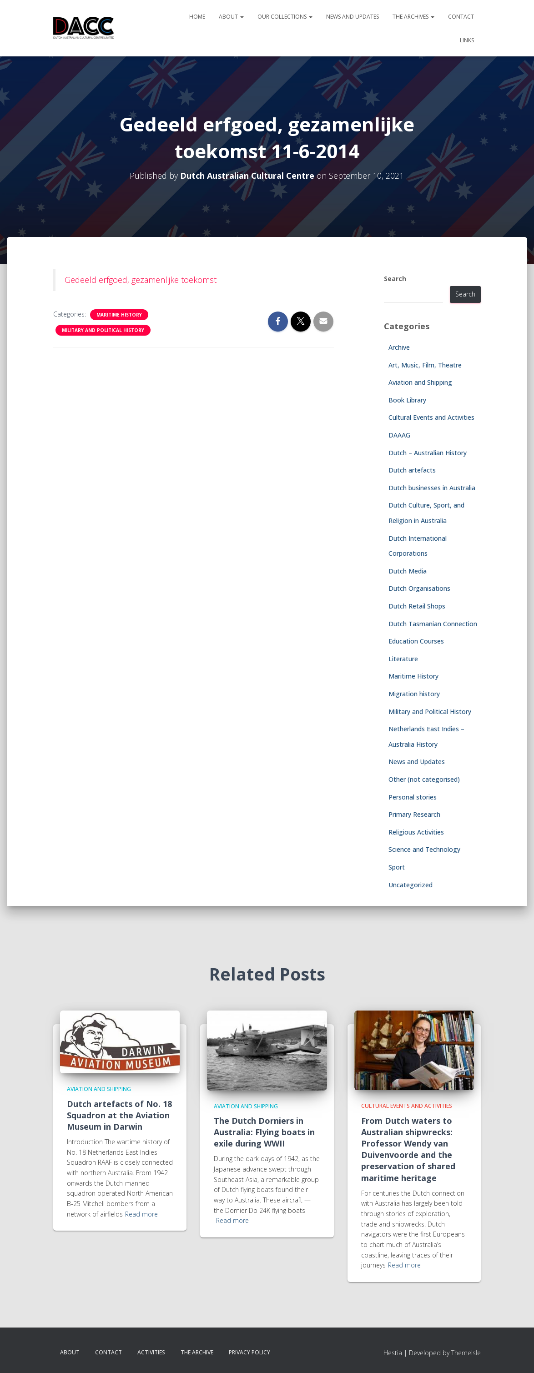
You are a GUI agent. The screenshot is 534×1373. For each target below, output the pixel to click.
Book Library (407, 400)
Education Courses (416, 641)
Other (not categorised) (424, 779)
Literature (403, 658)
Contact (461, 16)
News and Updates (352, 16)
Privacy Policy (249, 1352)
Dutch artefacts (412, 470)
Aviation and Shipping (420, 382)
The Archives (413, 16)
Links (467, 40)
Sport (396, 867)
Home (197, 16)
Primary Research (414, 814)
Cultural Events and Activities (431, 417)
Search (395, 278)
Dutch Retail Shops (416, 606)
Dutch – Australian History (427, 452)
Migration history (414, 693)
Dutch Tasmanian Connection (432, 623)
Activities (151, 1352)
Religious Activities (416, 832)
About (231, 16)
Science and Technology (424, 849)
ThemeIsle (466, 1352)
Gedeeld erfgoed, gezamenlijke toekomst (141, 279)
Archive (399, 347)
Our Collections (284, 16)
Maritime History (119, 315)
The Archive (197, 1352)
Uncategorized (410, 884)
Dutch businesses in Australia (431, 487)
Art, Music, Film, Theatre (425, 365)
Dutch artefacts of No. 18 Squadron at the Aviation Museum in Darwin (119, 1115)
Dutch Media (407, 571)
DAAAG (399, 435)
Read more (141, 1214)
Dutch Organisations (419, 588)
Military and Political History (103, 330)
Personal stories (412, 797)
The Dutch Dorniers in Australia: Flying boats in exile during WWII (264, 1132)
